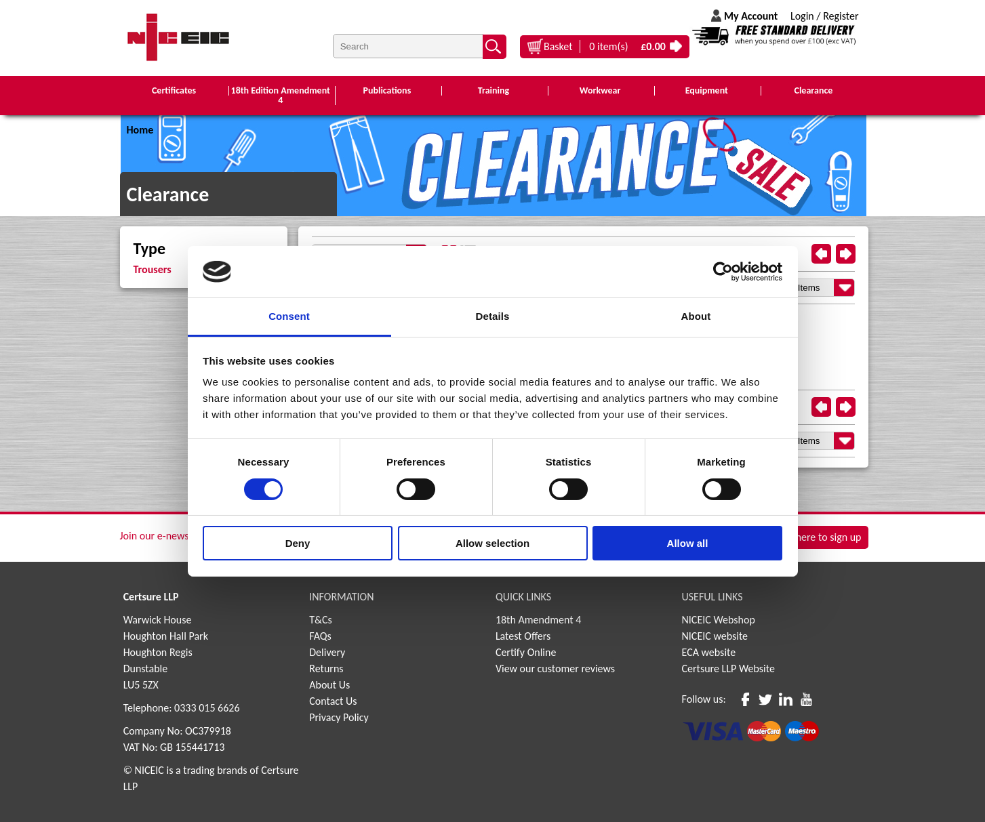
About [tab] (696, 316)
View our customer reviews (555, 668)
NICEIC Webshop (718, 619)
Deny (297, 543)
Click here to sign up (817, 537)
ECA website (709, 652)
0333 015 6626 (206, 707)
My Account (751, 15)
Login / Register (824, 15)
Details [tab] (493, 316)
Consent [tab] (289, 316)
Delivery (327, 652)
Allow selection (492, 543)
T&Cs (320, 619)
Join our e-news (154, 535)
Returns (326, 668)
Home (140, 129)
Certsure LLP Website (728, 668)
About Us (329, 684)
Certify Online (526, 652)
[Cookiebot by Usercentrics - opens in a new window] (723, 272)
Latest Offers (523, 636)
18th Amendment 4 (539, 619)
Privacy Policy (339, 717)
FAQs (320, 636)
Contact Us (333, 701)
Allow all (687, 543)
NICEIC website (715, 636)
